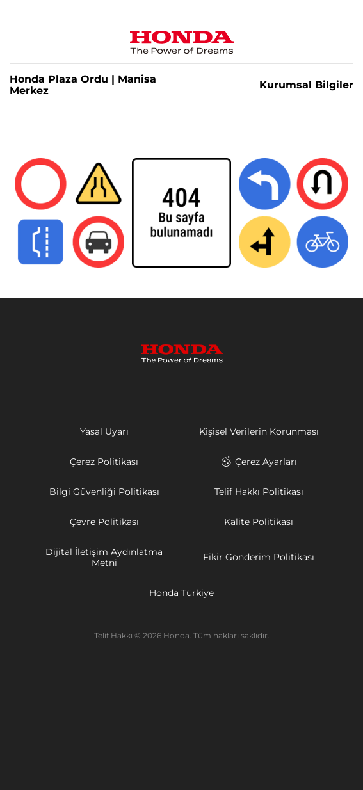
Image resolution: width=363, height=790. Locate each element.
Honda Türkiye (181, 593)
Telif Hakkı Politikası (258, 491)
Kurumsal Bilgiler (306, 85)
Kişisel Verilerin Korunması (259, 431)
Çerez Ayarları (259, 461)
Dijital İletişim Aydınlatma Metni (104, 557)
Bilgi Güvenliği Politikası (104, 491)
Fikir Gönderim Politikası (258, 557)
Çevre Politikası (104, 522)
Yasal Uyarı (104, 431)
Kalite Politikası (258, 522)
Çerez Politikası (104, 461)
